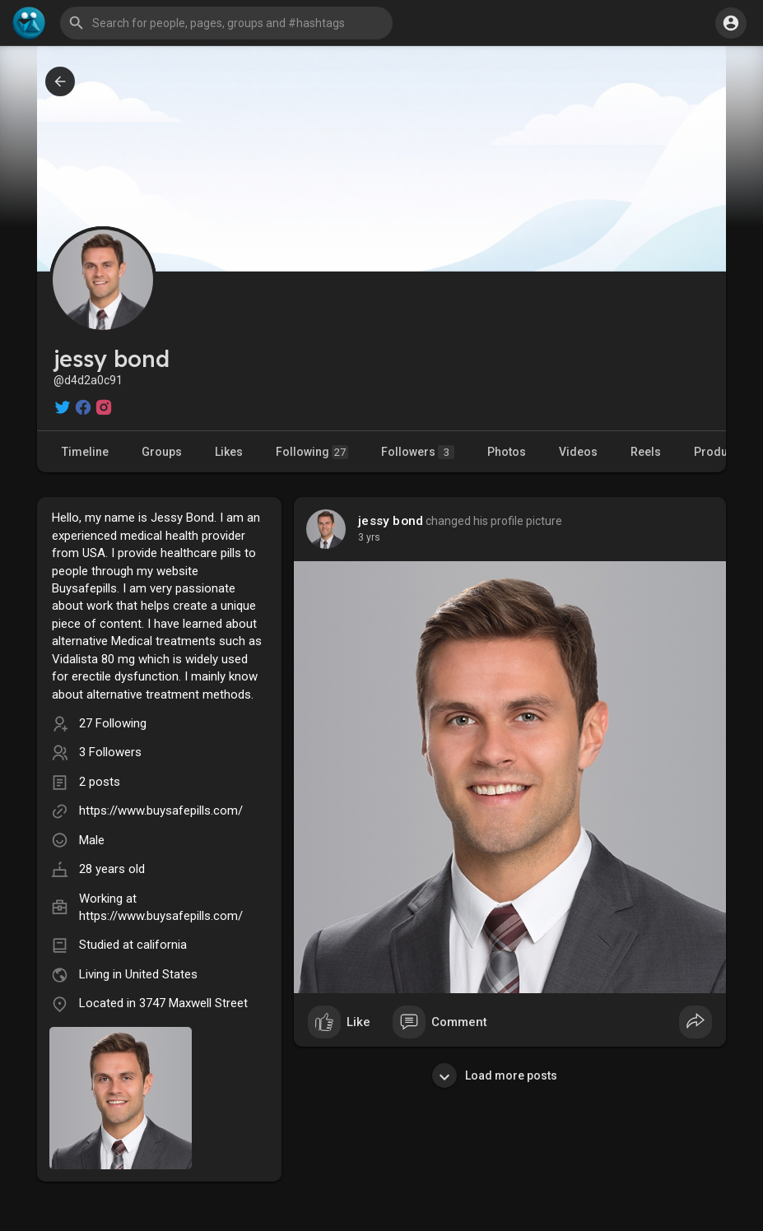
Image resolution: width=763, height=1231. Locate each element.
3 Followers (110, 752)
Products (719, 451)
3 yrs (369, 537)
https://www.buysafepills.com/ (161, 810)
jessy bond (390, 520)
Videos (578, 451)
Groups (162, 451)
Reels (645, 451)
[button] (226, 23)
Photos (506, 451)
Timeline (85, 451)
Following (312, 452)
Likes (229, 451)
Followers (417, 452)
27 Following (113, 723)
